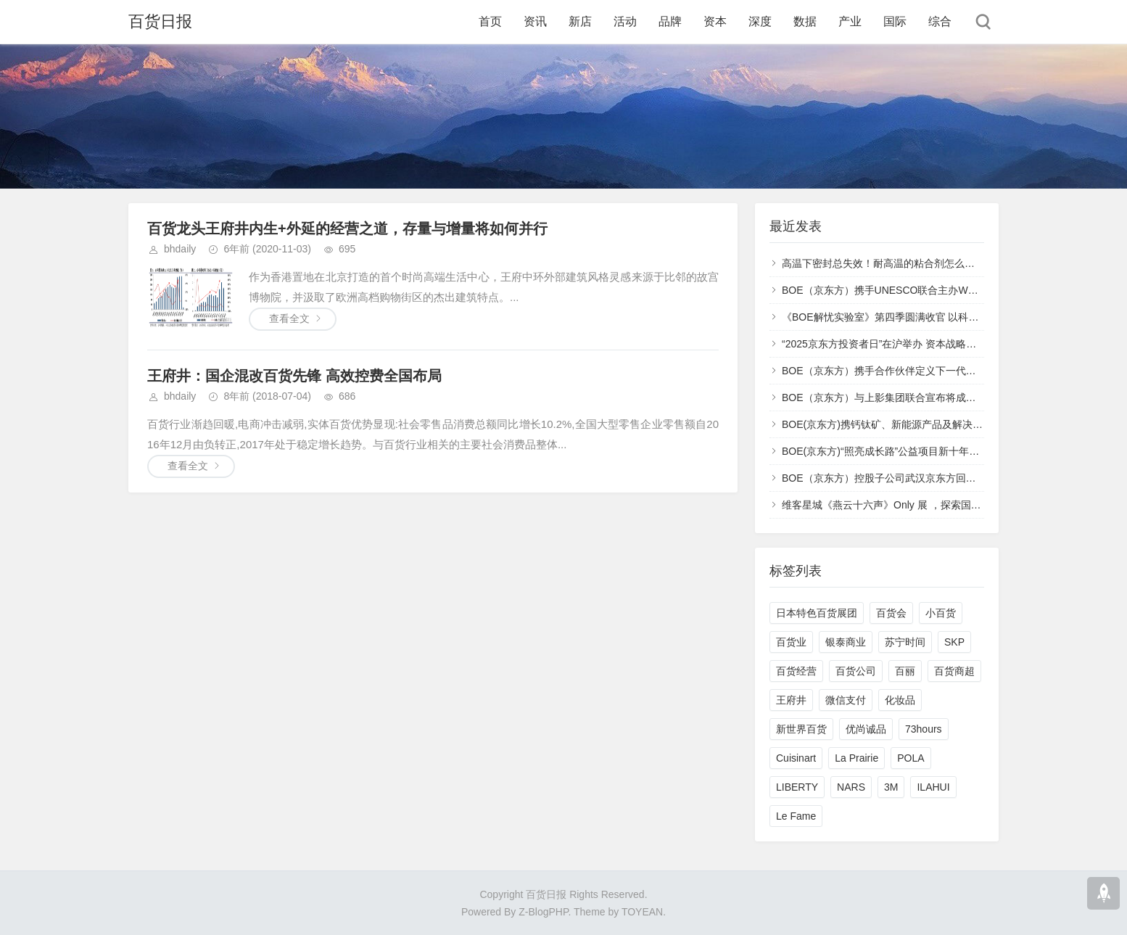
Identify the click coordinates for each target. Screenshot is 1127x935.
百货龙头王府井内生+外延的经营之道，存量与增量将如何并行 (347, 228)
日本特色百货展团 (816, 613)
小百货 (940, 613)
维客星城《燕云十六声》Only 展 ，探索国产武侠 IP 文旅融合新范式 (934, 505)
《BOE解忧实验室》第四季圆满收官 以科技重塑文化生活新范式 (926, 317)
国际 (895, 21)
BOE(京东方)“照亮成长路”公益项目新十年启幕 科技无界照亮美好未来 (938, 451)
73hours (923, 729)
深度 (760, 21)
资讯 (535, 21)
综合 (939, 21)
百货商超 (954, 671)
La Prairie (856, 758)
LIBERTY (797, 787)
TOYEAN (642, 912)
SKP (954, 642)
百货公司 (855, 671)
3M (891, 787)
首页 (490, 21)
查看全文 (289, 318)
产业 (850, 21)
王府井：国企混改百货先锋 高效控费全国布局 (294, 376)
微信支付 (845, 700)
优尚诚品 (866, 729)
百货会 (891, 613)
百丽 (905, 671)
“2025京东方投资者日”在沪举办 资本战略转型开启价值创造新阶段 (930, 344)
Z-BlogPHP (543, 912)
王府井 (791, 700)
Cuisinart (796, 758)
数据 (805, 21)
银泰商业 (845, 642)
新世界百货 (801, 729)
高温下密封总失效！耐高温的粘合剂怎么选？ (883, 263)
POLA (910, 758)
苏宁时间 (905, 642)
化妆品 (900, 700)
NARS (851, 787)
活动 (625, 21)
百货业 (791, 642)
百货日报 (160, 21)
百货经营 (796, 671)
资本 (715, 21)
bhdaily (180, 249)
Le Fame (796, 816)
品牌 (670, 21)
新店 (580, 21)
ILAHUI (933, 787)
